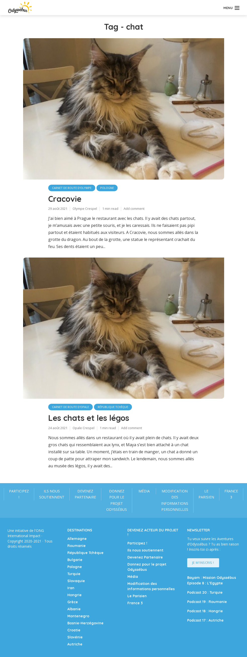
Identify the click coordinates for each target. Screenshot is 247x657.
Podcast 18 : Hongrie (205, 611)
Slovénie (75, 637)
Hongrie (74, 595)
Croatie (73, 630)
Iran (70, 588)
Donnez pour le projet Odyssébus (116, 500)
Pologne (107, 188)
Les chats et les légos (88, 418)
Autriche (74, 644)
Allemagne (77, 538)
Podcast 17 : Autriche (205, 620)
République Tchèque (113, 407)
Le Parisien (206, 494)
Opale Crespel (83, 428)
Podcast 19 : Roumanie (207, 601)
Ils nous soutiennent (51, 494)
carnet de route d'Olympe (71, 188)
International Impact (24, 535)
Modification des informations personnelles (174, 500)
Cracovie (64, 199)
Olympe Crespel (85, 208)
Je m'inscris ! (203, 562)
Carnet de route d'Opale (70, 407)
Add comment (134, 208)
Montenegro (78, 616)
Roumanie (76, 545)
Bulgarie (74, 560)
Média (144, 491)
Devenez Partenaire (85, 494)
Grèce (72, 602)
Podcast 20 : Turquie (205, 592)
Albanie (74, 609)
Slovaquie (76, 581)
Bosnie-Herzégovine (85, 623)
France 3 (231, 494)
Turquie (73, 574)
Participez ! (19, 494)
